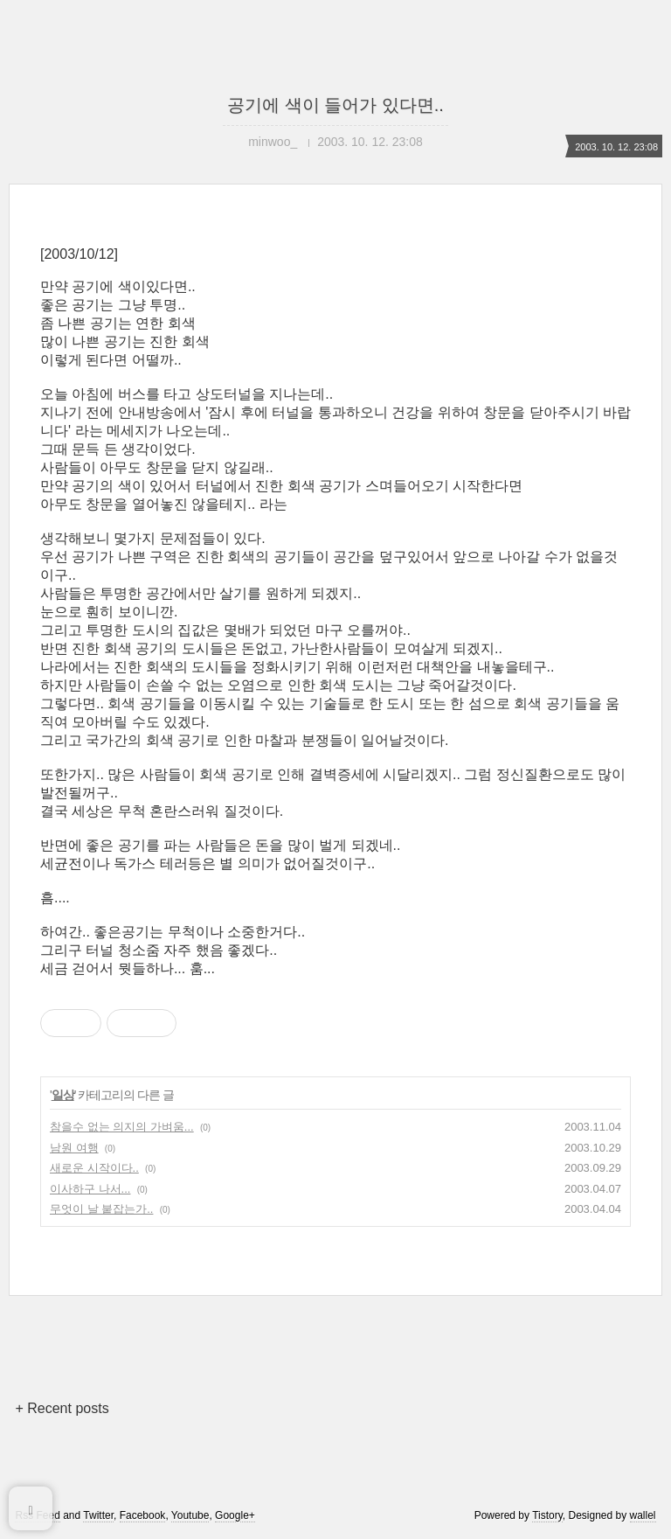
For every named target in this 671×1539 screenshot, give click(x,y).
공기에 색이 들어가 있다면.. (335, 105)
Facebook (143, 1515)
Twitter (98, 1515)
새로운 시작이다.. (94, 1167)
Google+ (235, 1515)
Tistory (547, 1515)
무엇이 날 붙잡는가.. (101, 1208)
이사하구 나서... (90, 1188)
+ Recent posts (61, 1408)
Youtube (190, 1515)
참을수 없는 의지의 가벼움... (122, 1126)
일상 (63, 1095)
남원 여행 (74, 1147)
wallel (643, 1515)
